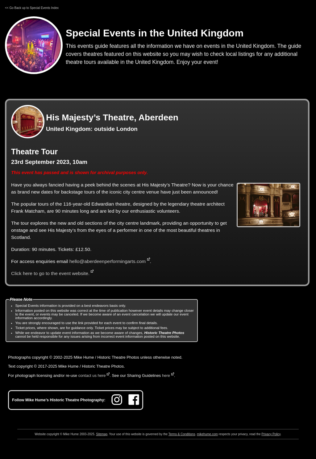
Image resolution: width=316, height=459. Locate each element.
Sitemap (101, 434)
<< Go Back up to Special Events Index (32, 8)
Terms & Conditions (181, 434)
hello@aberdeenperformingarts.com (107, 261)
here (166, 375)
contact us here (92, 375)
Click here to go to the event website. (50, 273)
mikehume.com (207, 434)
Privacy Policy (271, 434)
